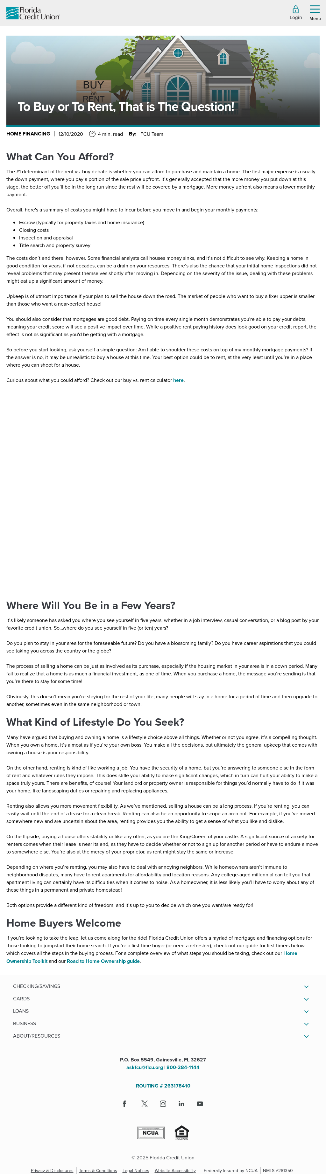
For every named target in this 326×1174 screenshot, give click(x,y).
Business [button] (24, 1023)
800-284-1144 (183, 1067)
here (178, 380)
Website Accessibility (176, 1170)
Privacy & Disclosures (52, 1170)
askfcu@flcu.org (144, 1067)
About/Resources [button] (36, 1035)
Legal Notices (137, 1170)
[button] (296, 13)
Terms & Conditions (99, 1170)
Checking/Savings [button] (36, 986)
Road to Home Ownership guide (103, 961)
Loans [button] (21, 1010)
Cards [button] (21, 998)
